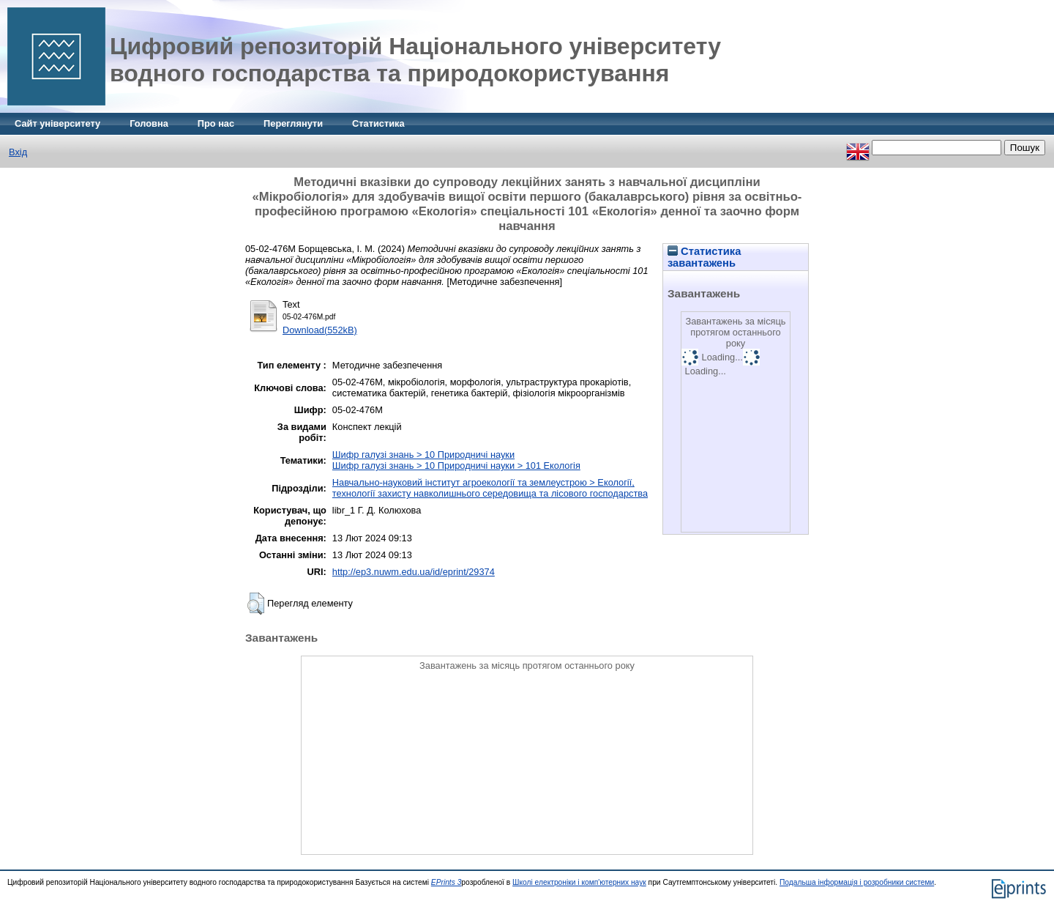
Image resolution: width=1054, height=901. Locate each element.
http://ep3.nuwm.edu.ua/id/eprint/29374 (413, 571)
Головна (149, 123)
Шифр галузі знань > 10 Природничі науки (423, 454)
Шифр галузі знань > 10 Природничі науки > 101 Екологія (456, 465)
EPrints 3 (446, 882)
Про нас (216, 123)
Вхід (18, 152)
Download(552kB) (320, 330)
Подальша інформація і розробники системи (857, 882)
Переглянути (293, 123)
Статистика (378, 123)
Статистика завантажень (704, 257)
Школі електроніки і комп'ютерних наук (579, 882)
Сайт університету (57, 123)
